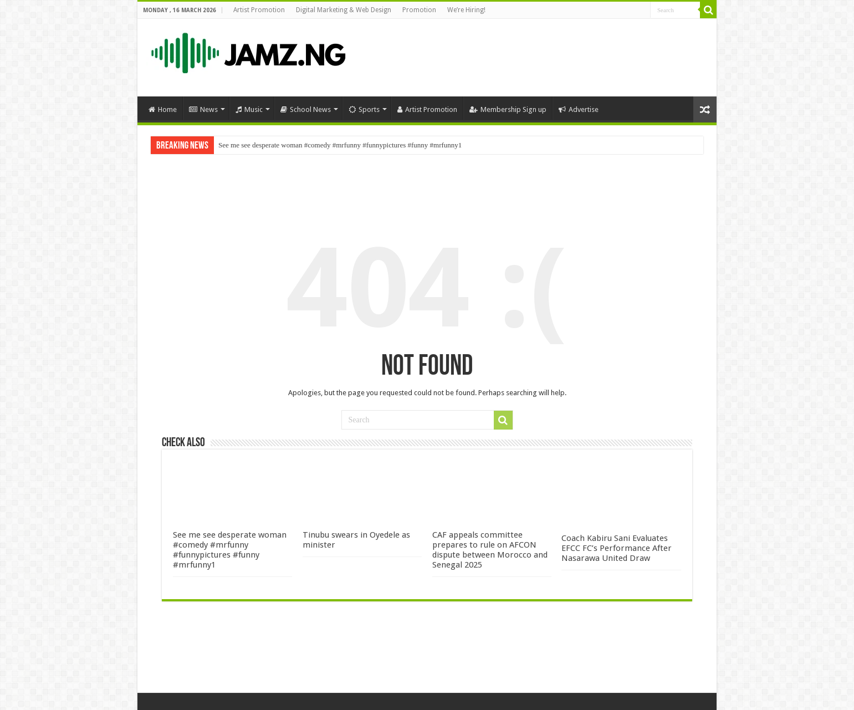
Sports (364, 109)
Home (163, 109)
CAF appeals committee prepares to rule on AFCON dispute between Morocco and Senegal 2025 (490, 550)
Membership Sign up (507, 109)
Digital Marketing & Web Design (343, 10)
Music (249, 109)
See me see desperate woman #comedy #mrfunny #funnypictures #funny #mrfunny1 (340, 145)
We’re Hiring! (466, 10)
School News (305, 109)
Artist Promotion (259, 10)
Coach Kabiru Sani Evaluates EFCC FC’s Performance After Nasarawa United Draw (616, 548)
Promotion (419, 10)
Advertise (579, 109)
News (203, 109)
